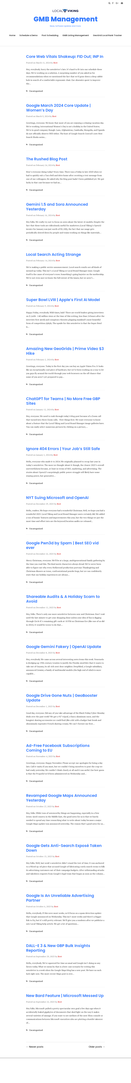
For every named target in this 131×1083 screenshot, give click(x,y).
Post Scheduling (50, 35)
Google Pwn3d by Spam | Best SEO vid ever (62, 545)
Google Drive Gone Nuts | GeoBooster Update (61, 698)
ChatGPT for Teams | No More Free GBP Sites (63, 401)
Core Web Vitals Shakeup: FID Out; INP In (64, 56)
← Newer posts (34, 1046)
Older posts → (97, 1046)
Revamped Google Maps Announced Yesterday (61, 798)
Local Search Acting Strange (53, 254)
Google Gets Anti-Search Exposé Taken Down (64, 848)
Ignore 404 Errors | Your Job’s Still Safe (63, 448)
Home (12, 35)
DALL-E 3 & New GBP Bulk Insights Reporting (58, 948)
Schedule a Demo (28, 35)
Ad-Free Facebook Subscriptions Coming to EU (58, 748)
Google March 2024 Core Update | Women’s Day (58, 108)
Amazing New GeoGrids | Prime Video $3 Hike (65, 351)
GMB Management (66, 19)
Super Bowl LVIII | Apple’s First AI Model (63, 299)
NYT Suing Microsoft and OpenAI (57, 497)
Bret (55, 62)
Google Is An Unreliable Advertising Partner (60, 898)
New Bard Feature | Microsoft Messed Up (65, 995)
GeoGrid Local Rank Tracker (107, 35)
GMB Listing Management (75, 35)
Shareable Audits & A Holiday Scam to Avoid (63, 599)
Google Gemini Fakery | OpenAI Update (63, 646)
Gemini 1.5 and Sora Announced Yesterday (57, 207)
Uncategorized (36, 91)
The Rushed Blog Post (46, 159)
